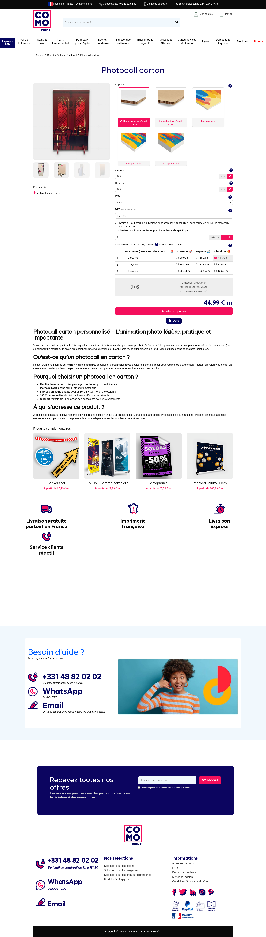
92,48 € (220, 264)
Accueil (40, 54)
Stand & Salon (42, 41)
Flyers (205, 41)
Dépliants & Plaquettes (223, 41)
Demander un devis (184, 872)
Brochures (243, 41)
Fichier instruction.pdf (47, 193)
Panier (225, 14)
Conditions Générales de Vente (191, 881)
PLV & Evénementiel (60, 41)
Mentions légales (182, 876)
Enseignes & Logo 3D (145, 41)
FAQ (175, 867)
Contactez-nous (117, 4)
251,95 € (183, 270)
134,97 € (131, 257)
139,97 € (221, 270)
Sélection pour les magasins (121, 870)
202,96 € (203, 270)
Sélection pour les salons (119, 865)
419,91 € (131, 270)
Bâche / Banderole (103, 41)
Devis (173, 320)
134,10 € (203, 264)
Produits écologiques (116, 879)
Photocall (72, 54)
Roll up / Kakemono (24, 41)
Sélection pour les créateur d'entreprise (127, 874)
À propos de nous (183, 863)
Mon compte (203, 14)
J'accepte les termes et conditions (164, 787)
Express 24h (7, 43)
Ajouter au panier (174, 311)
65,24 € (202, 257)
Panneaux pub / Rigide (82, 41)
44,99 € (220, 257)
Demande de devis (155, 4)
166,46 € (183, 264)
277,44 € (131, 264)
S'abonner (210, 780)
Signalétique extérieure (123, 41)
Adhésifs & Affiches (165, 41)
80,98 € (182, 257)
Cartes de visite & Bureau (187, 41)
